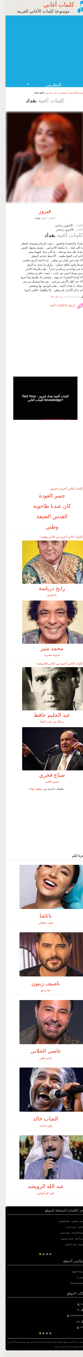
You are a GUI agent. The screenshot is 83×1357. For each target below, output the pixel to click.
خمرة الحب (48, 781)
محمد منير (47, 648)
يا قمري (47, 595)
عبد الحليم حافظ (47, 715)
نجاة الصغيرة (60, 1221)
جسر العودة (48, 496)
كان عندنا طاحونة (48, 506)
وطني (47, 527)
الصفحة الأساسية (73, 92)
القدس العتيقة (47, 516)
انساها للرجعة (74, 1233)
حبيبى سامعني (73, 1221)
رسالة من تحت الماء (47, 721)
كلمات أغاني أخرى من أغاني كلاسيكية (55, 663)
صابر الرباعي (66, 1244)
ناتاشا (41, 916)
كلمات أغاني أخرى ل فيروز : (61, 488)
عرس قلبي (41, 1058)
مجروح (77, 1244)
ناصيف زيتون (41, 983)
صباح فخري (48, 775)
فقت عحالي (41, 922)
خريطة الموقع (74, 1272)
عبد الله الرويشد (41, 1186)
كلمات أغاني (54, 4)
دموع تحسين (61, 1233)
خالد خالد (50, 296)
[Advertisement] (40, 48)
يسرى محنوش (63, 1239)
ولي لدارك (41, 1125)
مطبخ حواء (31, 788)
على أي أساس (41, 1193)
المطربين (58, 92)
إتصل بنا (76, 1277)
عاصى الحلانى (41, 1051)
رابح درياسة (48, 588)
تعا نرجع (41, 990)
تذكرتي (77, 1227)
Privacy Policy (73, 1283)
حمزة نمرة (67, 1227)
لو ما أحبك (75, 1239)
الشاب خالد (41, 1119)
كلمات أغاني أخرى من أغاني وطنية (57, 537)
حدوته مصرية (48, 655)
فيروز (44, 92)
